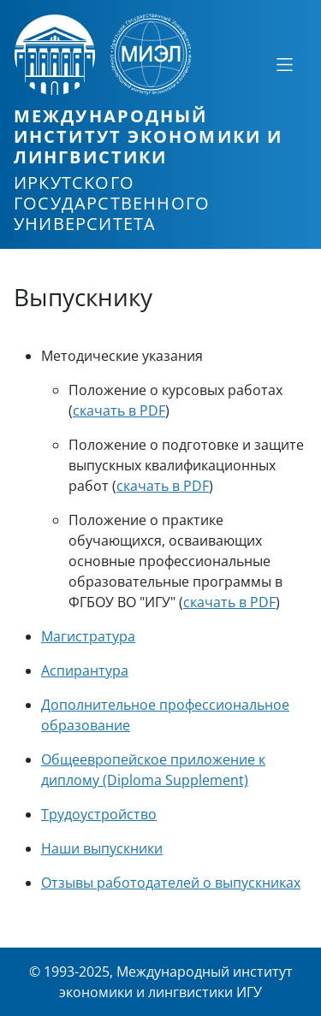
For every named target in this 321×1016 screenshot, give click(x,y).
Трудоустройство (99, 814)
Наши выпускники (102, 848)
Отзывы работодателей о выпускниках (170, 882)
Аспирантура (84, 670)
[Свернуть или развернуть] (284, 64)
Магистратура (88, 636)
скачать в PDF (119, 410)
